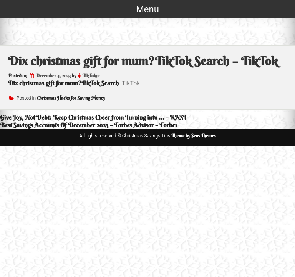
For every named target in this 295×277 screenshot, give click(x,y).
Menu (147, 9)
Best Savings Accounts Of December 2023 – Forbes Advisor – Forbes (88, 125)
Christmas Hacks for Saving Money (71, 98)
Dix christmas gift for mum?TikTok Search (63, 83)
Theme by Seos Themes (193, 135)
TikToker (91, 75)
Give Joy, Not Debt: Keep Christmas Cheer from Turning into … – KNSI (93, 117)
